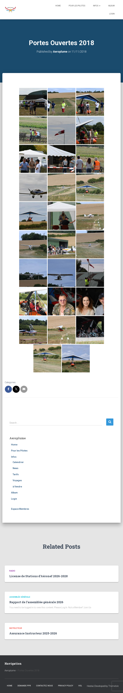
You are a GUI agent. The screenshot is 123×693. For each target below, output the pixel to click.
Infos (96, 6)
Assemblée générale (19, 597)
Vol (80, 686)
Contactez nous (44, 686)
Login (112, 14)
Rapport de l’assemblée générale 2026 (36, 602)
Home (58, 6)
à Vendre (17, 486)
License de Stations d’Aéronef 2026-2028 (38, 576)
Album (111, 6)
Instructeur (15, 628)
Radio (12, 571)
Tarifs (16, 474)
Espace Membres (20, 509)
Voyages (17, 480)
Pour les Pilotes (77, 6)
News (15, 468)
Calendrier (18, 462)
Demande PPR (24, 686)
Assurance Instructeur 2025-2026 (33, 633)
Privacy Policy (65, 686)
